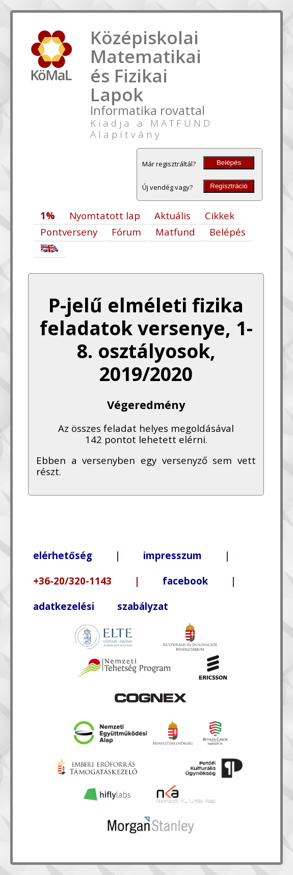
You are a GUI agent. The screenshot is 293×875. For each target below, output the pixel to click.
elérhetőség (62, 555)
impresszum (172, 555)
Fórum (126, 231)
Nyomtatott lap (104, 215)
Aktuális (172, 215)
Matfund (175, 231)
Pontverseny (68, 231)
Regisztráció (228, 186)
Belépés (229, 162)
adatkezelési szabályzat (100, 606)
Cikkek (219, 215)
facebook (185, 580)
